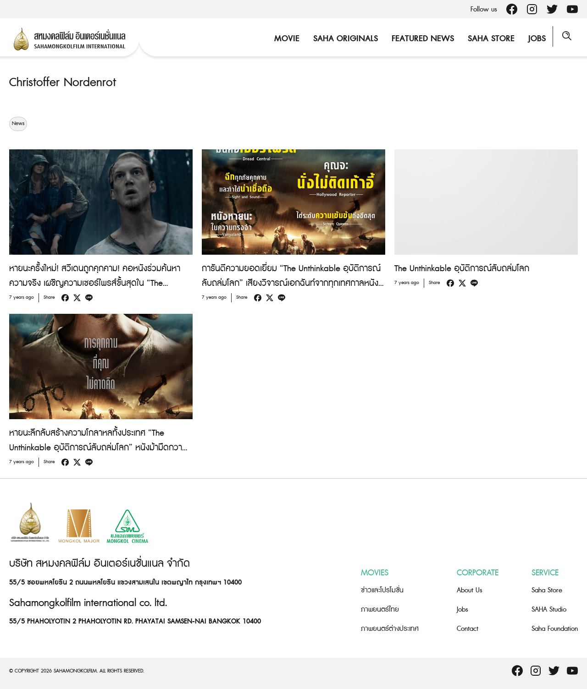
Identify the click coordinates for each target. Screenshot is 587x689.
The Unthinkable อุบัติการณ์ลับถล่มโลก (461, 268)
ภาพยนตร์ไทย (380, 609)
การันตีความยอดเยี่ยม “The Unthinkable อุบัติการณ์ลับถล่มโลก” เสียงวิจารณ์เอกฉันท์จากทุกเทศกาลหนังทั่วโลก (291, 283)
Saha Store (486, 39)
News (18, 124)
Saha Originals (341, 39)
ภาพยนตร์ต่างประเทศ (390, 628)
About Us (469, 590)
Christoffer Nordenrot (69, 82)
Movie (282, 39)
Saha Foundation (555, 628)
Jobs (532, 39)
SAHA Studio (549, 609)
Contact (467, 628)
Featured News (418, 39)
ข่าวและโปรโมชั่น (382, 590)
